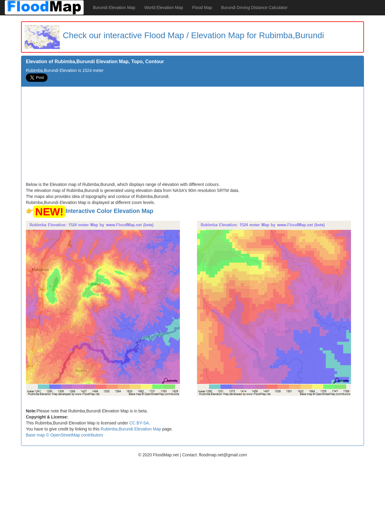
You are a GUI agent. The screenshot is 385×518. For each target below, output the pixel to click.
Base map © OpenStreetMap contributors (64, 435)
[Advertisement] (192, 136)
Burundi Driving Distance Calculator (254, 7)
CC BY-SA (139, 423)
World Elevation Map (163, 7)
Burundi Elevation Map (114, 7)
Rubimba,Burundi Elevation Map (131, 429)
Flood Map (202, 7)
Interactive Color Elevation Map (109, 211)
